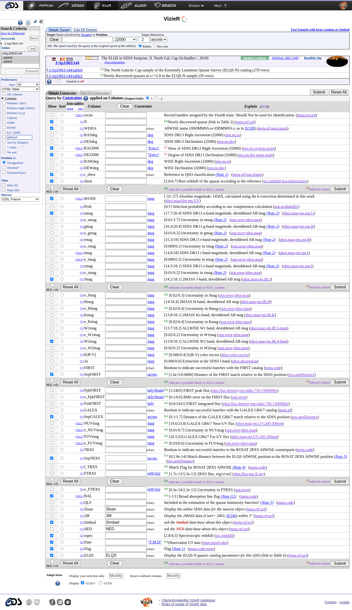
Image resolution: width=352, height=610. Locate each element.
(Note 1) (221, 174)
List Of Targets (85, 30)
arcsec (152, 374)
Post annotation (115, 62)
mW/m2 (154, 473)
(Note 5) (267, 502)
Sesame (86, 34)
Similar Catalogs (254, 58)
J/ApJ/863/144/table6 (66, 70)
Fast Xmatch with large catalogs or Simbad (320, 29)
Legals (345, 602)
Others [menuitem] (194, 6)
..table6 (20, 58)
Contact (330, 602)
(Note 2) (272, 213)
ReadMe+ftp (313, 58)
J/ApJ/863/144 (20, 54)
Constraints (75, 98)
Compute (11, 98)
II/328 (249, 128)
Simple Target (59, 30)
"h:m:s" (154, 148)
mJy (151, 403)
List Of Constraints (95, 93)
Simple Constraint (62, 93)
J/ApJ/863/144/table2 (66, 76)
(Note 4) (238, 467)
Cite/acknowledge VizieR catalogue (188, 600)
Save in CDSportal (13, 33)
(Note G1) (228, 496)
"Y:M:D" (155, 542)
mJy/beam (156, 390)
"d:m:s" (154, 155)
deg (150, 135)
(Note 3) (340, 456)
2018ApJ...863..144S (285, 58)
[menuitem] (11, 5)
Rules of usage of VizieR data (184, 604)
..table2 (20, 62)
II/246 (231, 516)
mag (151, 198)
